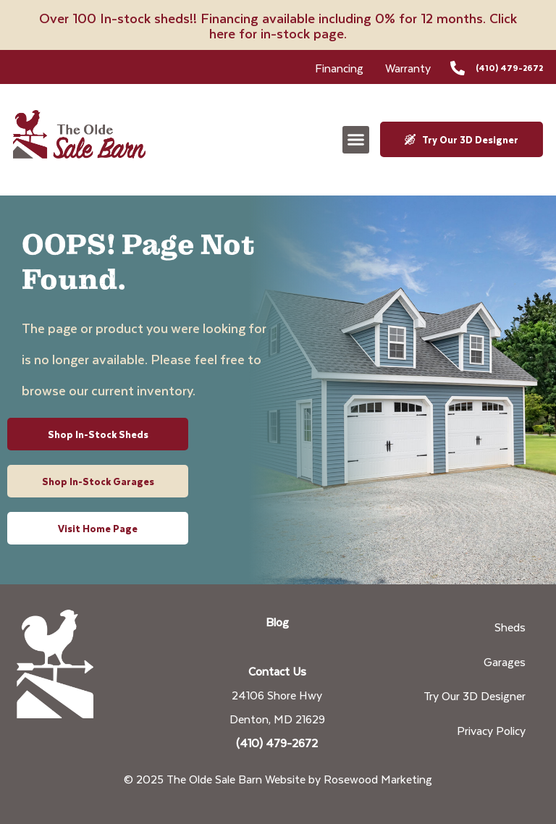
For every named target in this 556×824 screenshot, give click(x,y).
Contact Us (277, 671)
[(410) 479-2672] (457, 68)
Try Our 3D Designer (475, 695)
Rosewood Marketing (378, 779)
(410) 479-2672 (509, 68)
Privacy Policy (491, 730)
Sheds (510, 627)
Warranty (408, 68)
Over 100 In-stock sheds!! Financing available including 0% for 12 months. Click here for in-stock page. (278, 25)
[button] (356, 140)
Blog (277, 622)
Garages (505, 661)
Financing (339, 68)
